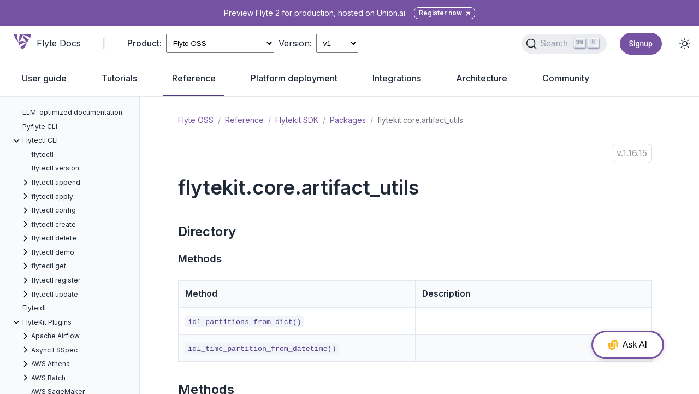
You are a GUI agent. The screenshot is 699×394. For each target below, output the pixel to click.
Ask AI (627, 345)
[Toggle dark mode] (685, 43)
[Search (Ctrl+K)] (564, 44)
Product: (144, 43)
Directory (207, 231)
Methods (200, 258)
